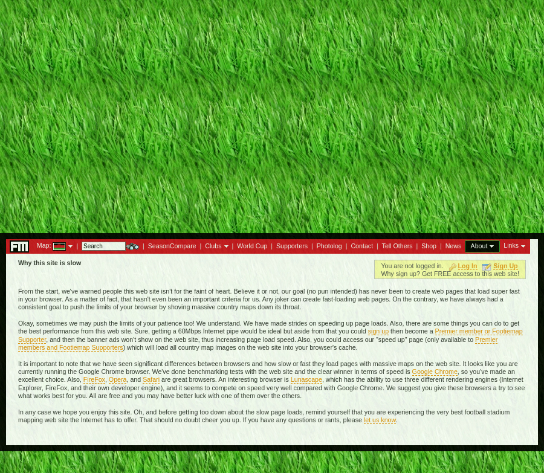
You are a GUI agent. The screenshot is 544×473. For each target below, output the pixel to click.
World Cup (252, 245)
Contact (362, 245)
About (479, 245)
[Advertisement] (272, 113)
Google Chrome (435, 371)
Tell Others (397, 245)
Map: (44, 245)
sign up (378, 331)
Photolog (329, 245)
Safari (151, 379)
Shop (428, 245)
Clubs (213, 245)
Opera (118, 379)
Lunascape (306, 379)
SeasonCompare (172, 245)
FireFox (94, 379)
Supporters (292, 245)
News (453, 245)
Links (511, 245)
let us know (380, 419)
